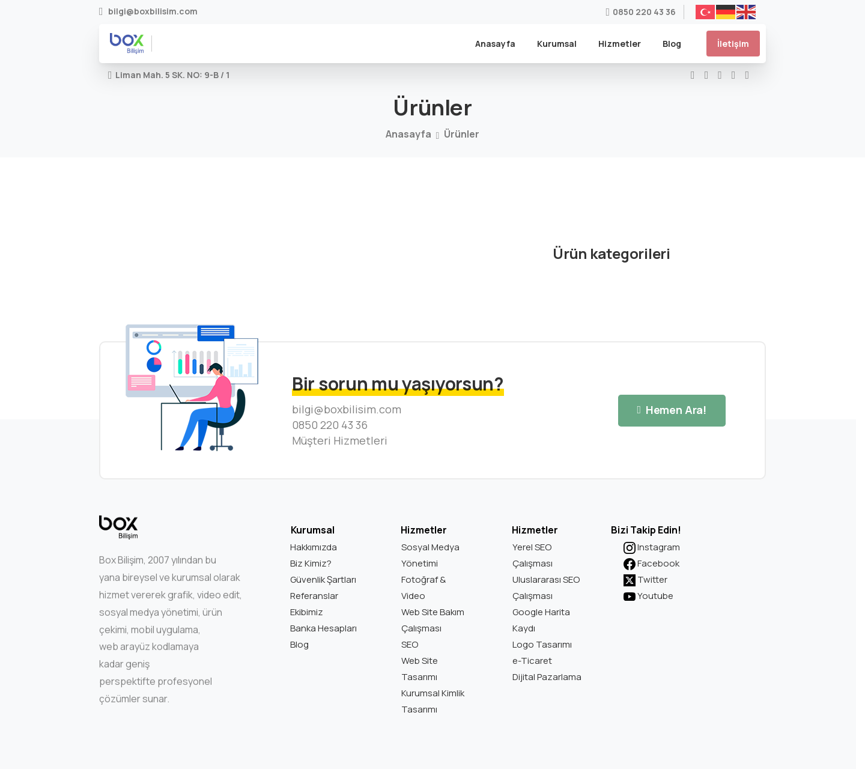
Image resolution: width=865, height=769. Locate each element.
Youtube (648, 595)
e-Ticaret (532, 660)
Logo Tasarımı (542, 644)
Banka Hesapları (323, 628)
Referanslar (314, 595)
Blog (299, 644)
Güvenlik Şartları (323, 579)
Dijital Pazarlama (546, 676)
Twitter (645, 579)
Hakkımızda (313, 547)
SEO (409, 644)
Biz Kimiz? (311, 563)
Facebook (651, 563)
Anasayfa (408, 134)
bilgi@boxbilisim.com (148, 12)
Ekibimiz (306, 612)
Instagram (652, 547)
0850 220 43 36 (641, 12)
